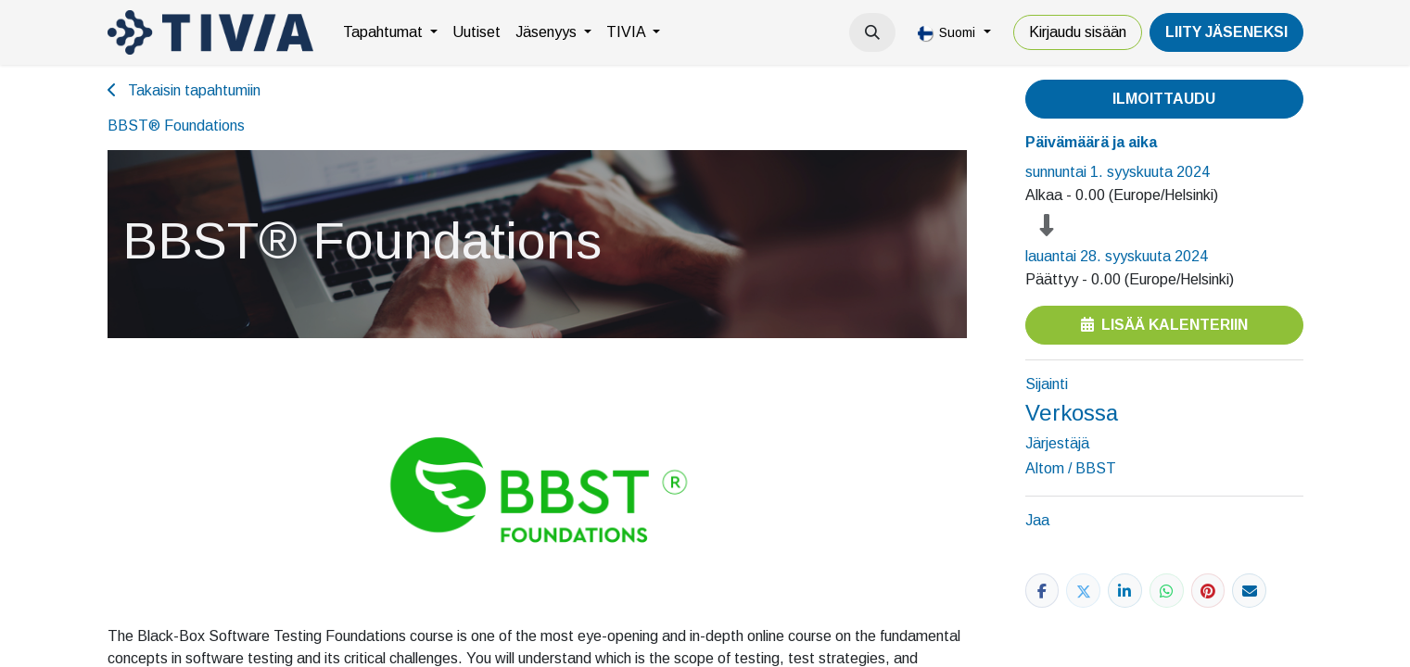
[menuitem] (390, 32)
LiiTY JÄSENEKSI (1226, 32)
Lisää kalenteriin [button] (1164, 325)
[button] (872, 32)
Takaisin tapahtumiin (184, 90)
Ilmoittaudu (1163, 99)
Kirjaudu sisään (1077, 32)
